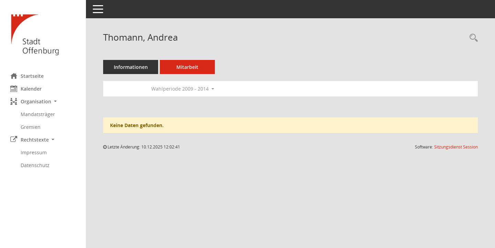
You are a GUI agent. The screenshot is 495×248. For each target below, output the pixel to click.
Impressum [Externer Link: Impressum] (34, 152)
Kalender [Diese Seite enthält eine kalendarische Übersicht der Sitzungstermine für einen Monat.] (26, 88)
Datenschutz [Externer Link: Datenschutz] (35, 165)
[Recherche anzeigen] (472, 38)
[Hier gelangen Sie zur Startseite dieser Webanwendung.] (43, 34)
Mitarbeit (187, 67)
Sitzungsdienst (456, 147)
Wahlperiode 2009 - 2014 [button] (182, 88)
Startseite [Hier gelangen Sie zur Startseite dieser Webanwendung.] (27, 75)
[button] (43, 101)
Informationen (131, 67)
